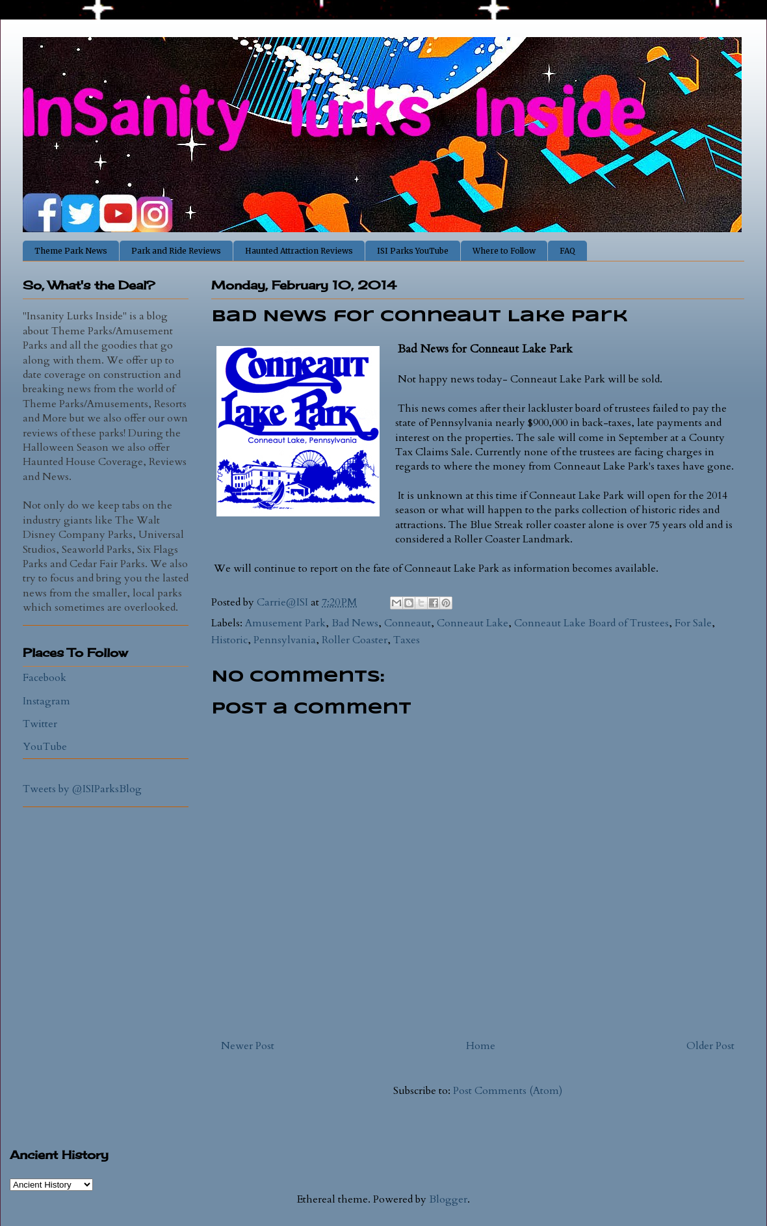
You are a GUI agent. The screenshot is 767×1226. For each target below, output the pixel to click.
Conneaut (407, 623)
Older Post (710, 1046)
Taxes (406, 640)
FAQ (567, 251)
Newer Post (247, 1046)
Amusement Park (285, 623)
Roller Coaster (354, 640)
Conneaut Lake (472, 623)
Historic (229, 640)
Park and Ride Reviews (176, 251)
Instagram (46, 701)
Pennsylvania (285, 640)
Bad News (355, 623)
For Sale (693, 623)
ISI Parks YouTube (412, 251)
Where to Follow (504, 251)
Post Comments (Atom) (507, 1091)
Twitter (40, 724)
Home (480, 1046)
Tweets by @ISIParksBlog (82, 789)
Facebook (44, 678)
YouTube (45, 747)
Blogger (448, 1199)
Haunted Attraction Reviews (299, 251)
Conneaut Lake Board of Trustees (591, 623)
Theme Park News (70, 251)
